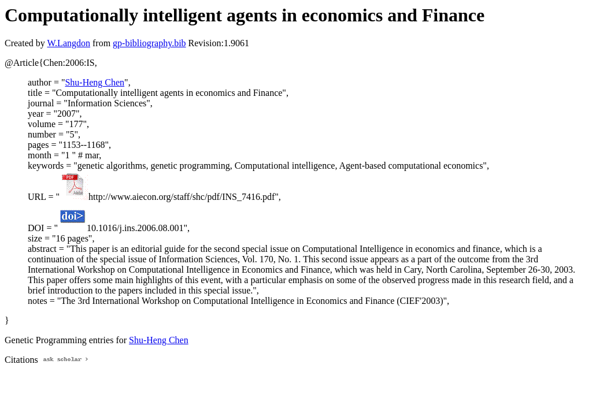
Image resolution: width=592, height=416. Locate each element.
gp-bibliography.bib (149, 43)
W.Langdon (68, 43)
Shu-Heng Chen (94, 82)
